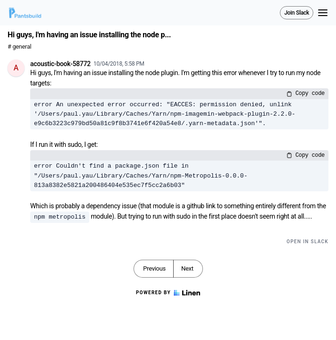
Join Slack (296, 12)
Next (187, 268)
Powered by (168, 293)
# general (19, 46)
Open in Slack (307, 241)
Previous (154, 268)
